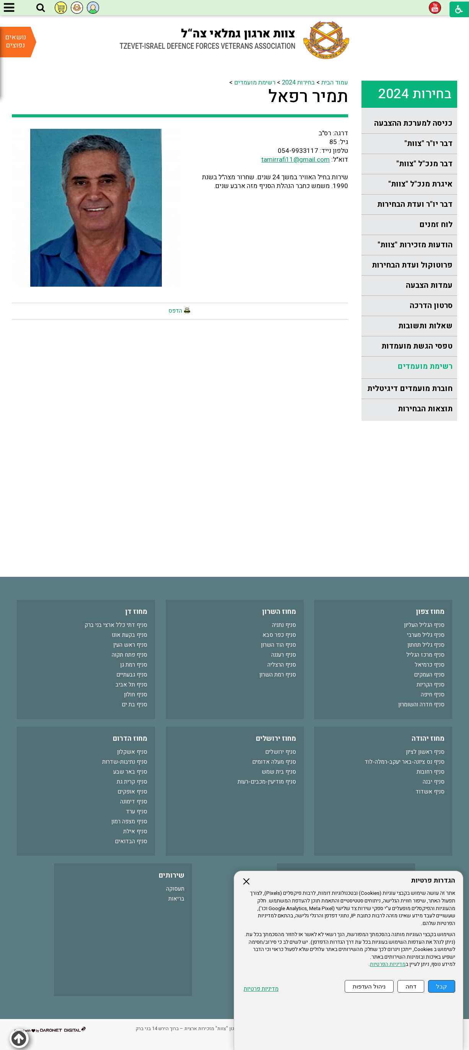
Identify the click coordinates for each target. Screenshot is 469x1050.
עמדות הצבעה (429, 285)
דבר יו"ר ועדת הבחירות (415, 204)
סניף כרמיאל (430, 665)
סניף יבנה (434, 781)
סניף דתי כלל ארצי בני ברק (116, 625)
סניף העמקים (429, 674)
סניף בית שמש (279, 772)
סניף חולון (135, 694)
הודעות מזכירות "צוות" (415, 244)
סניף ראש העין (130, 645)
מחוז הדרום (130, 739)
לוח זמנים (436, 224)
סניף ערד (136, 811)
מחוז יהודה (428, 739)
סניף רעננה (283, 655)
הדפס (175, 311)
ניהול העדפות (369, 986)
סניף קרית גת (132, 781)
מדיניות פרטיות (261, 989)
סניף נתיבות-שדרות (124, 762)
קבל (441, 986)
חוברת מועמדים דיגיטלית (410, 388)
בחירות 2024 (414, 94)
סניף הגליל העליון (424, 625)
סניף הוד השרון (278, 645)
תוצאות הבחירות (425, 408)
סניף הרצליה (281, 665)
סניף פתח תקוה (129, 655)
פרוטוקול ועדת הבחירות (412, 265)
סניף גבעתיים (131, 674)
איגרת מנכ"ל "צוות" (420, 184)
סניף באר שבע (130, 772)
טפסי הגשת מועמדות (417, 346)
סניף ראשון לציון (425, 752)
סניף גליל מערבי (426, 635)
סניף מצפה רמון (129, 821)
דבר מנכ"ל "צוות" (424, 163)
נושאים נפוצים (15, 41)
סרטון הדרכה (431, 305)
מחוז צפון (430, 612)
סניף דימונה (133, 801)
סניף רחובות (431, 772)
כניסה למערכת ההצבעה (413, 123)
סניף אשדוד (430, 791)
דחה (410, 986)
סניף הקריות (431, 684)
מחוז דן (136, 612)
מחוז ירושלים (276, 739)
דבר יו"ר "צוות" (428, 143)
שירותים (171, 875)
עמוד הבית (334, 82)
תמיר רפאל (308, 96)
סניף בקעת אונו (129, 635)
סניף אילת (135, 831)
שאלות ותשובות (425, 325)
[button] (40, 8)
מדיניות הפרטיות (387, 964)
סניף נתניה (284, 625)
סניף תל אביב (131, 684)
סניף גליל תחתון (426, 645)
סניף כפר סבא (279, 635)
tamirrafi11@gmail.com (295, 159)
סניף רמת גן (133, 665)
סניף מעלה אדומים (274, 762)
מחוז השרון (279, 612)
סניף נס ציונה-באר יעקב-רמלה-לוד (405, 762)
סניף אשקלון (132, 752)
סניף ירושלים (280, 752)
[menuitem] (409, 124)
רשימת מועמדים (425, 366)
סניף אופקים (132, 791)
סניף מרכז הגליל (425, 655)
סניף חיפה (433, 694)
